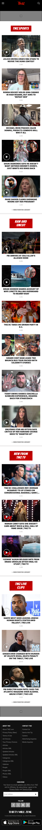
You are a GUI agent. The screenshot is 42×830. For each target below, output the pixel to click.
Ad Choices (7, 739)
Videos (5, 777)
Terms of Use (7, 736)
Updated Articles (8, 751)
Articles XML (7, 748)
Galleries (6, 764)
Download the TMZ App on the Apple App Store (11, 822)
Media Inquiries (27, 742)
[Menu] (3, 3)
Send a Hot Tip (27, 732)
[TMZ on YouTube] (23, 805)
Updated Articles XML (10, 755)
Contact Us (26, 729)
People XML (7, 771)
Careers (25, 736)
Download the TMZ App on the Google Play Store (31, 822)
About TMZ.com (8, 729)
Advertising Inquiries (29, 739)
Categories (6, 758)
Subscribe (36, 794)
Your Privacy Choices (10, 742)
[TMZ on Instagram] (28, 805)
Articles (5, 745)
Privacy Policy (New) (10, 732)
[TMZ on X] (18, 805)
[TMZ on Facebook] (13, 805)
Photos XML (7, 774)
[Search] (39, 3)
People (5, 767)
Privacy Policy (14, 789)
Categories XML (8, 761)
